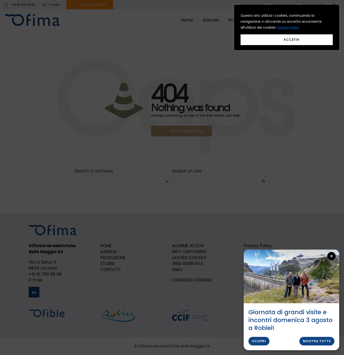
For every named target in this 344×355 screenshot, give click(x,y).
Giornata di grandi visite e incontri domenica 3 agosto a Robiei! (290, 320)
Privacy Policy (288, 27)
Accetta (292, 39)
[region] (286, 27)
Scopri (259, 341)
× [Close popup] (332, 256)
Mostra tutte (317, 341)
